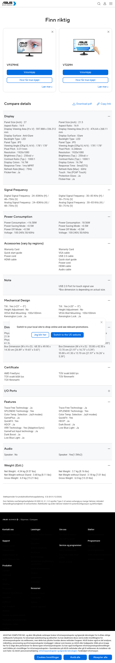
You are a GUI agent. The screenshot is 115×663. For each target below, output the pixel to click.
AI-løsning (35, 582)
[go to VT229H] (85, 48)
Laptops (5, 570)
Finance (34, 573)
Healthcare (35, 552)
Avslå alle (75, 657)
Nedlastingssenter (10, 555)
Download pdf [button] (82, 104)
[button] (99, 3)
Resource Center (38, 593)
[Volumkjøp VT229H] (85, 72)
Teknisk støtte (8, 550)
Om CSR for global (67, 539)
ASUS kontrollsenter (96, 550)
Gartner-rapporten (38, 607)
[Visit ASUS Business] (10, 519)
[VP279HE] (29, 64)
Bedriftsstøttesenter (96, 534)
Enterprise (35, 539)
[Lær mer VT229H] (103, 86)
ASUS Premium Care (11, 559)
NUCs (4, 579)
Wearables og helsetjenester (14, 620)
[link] (29, 80)
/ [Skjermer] (23, 519)
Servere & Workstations (12, 593)
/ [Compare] (33, 519)
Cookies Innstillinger (48, 657)
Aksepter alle (100, 657)
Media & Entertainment (40, 568)
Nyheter (34, 602)
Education (35, 543)
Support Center (8, 546)
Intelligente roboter (10, 624)
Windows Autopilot (96, 559)
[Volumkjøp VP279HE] (29, 72)
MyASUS (91, 546)
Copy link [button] (103, 104)
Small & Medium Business (42, 534)
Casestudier (36, 598)
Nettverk (6, 611)
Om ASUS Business (67, 534)
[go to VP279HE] (29, 48)
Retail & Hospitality (39, 548)
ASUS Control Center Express (100, 555)
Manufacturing (37, 557)
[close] (101, 322)
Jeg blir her (40, 334)
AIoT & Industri (8, 606)
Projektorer (7, 588)
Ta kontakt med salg (11, 534)
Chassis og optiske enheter (13, 615)
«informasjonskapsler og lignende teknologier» (58, 651)
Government (36, 577)
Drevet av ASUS (65, 562)
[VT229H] (85, 64)
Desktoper (6, 575)
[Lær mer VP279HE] (47, 86)
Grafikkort (6, 602)
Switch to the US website (67, 334)
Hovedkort (6, 597)
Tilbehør (5, 629)
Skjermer (6, 584)
